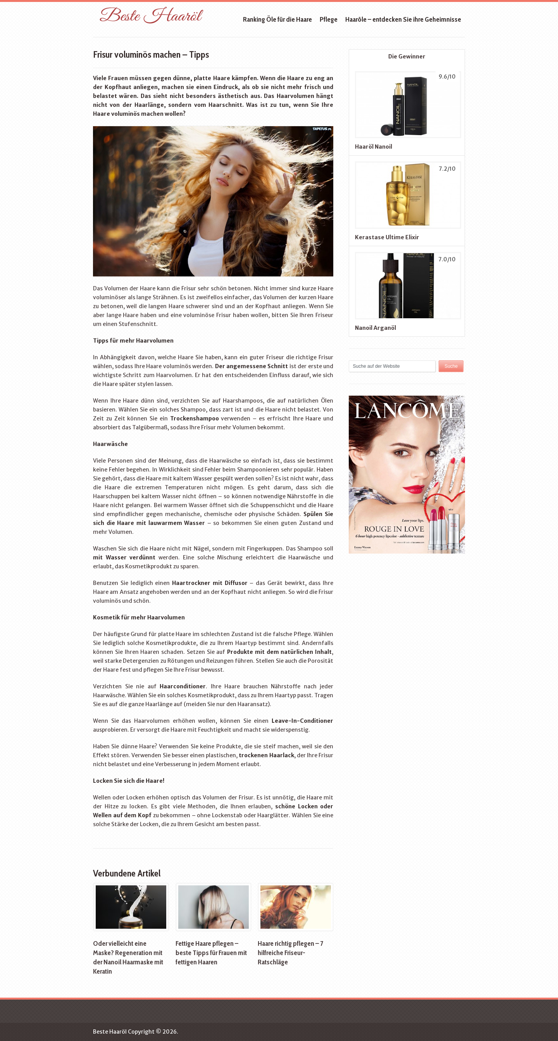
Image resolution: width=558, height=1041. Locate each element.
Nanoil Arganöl (375, 327)
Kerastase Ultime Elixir (387, 237)
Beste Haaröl (110, 1031)
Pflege (329, 19)
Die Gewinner (406, 56)
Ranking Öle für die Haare (277, 19)
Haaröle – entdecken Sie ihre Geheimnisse (403, 19)
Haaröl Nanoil (373, 146)
